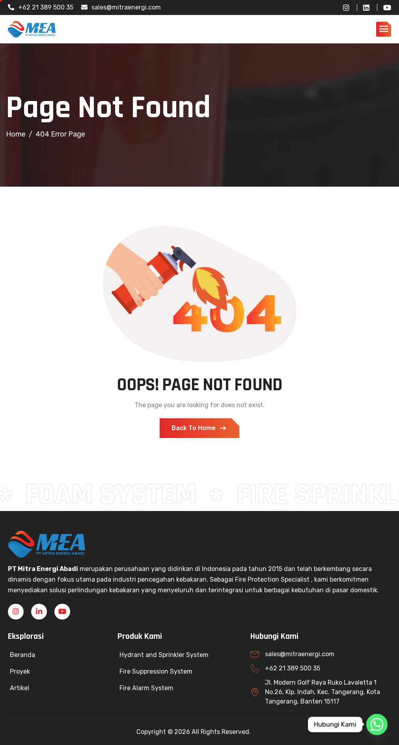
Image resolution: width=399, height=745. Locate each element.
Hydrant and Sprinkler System (164, 655)
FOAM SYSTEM (114, 495)
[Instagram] (343, 7)
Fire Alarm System (146, 688)
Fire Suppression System (155, 671)
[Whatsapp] (377, 724)
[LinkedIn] (363, 7)
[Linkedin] (39, 612)
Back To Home (199, 428)
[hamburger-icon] (383, 29)
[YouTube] (384, 7)
